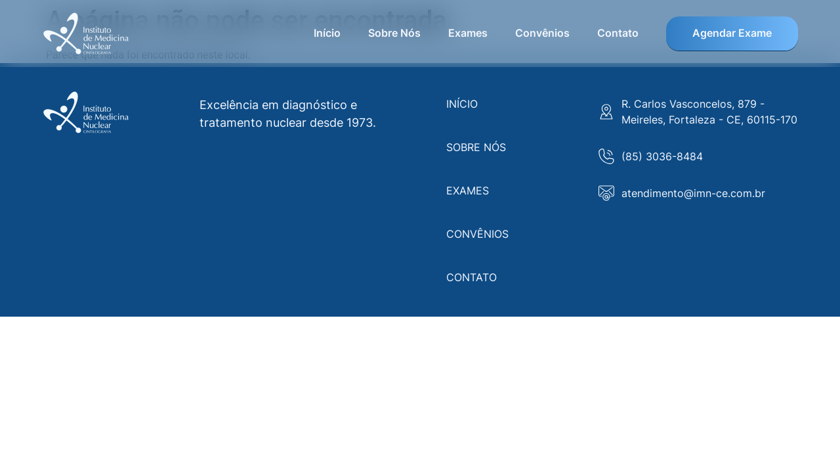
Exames (468, 32)
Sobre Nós (394, 32)
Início (327, 32)
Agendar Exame (732, 33)
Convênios (542, 32)
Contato (618, 32)
